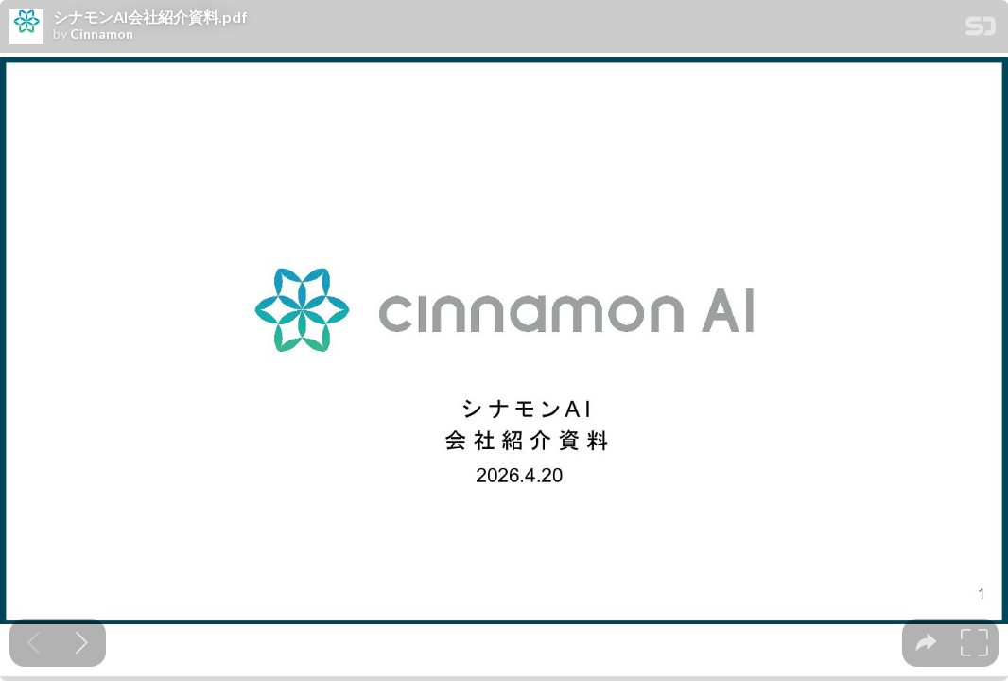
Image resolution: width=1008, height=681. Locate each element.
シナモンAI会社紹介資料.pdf (150, 17)
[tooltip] (926, 642)
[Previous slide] (33, 642)
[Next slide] (82, 642)
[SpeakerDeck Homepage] (980, 30)
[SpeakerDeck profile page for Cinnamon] (26, 27)
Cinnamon (101, 34)
